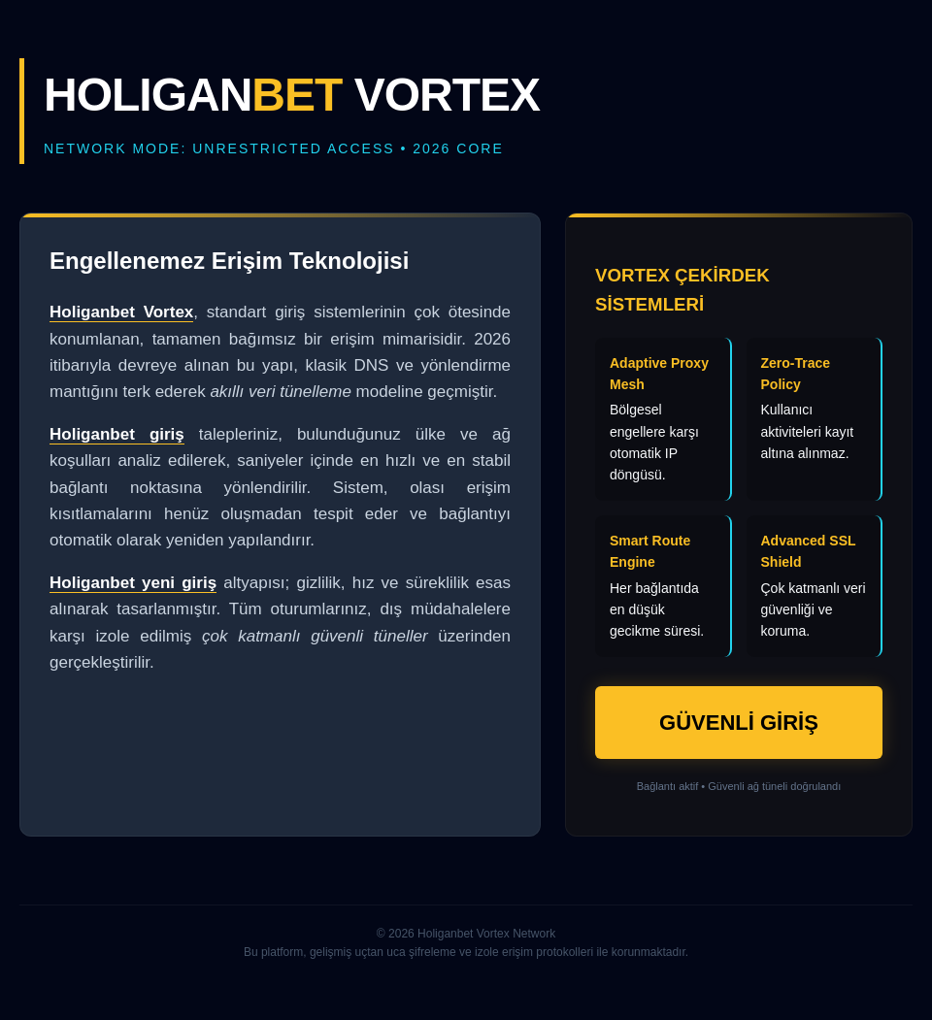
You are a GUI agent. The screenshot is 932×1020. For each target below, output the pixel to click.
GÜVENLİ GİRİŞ (738, 722)
